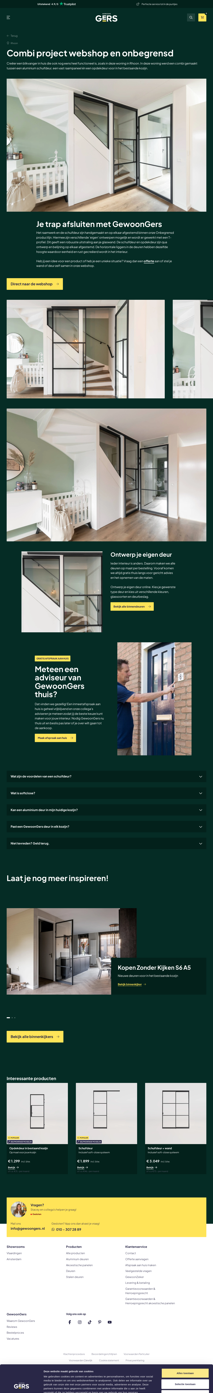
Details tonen (180, 1386)
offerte (149, 261)
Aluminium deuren (77, 1259)
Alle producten (75, 1253)
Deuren (70, 1271)
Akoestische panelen (79, 1265)
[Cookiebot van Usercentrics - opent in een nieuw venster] (21, 1386)
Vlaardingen (14, 1253)
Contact (130, 1253)
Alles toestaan (185, 1349)
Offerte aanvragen (136, 1259)
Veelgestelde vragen (138, 1271)
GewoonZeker (134, 1277)
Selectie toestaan (185, 1360)
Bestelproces (15, 1332)
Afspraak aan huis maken (140, 1265)
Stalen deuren (75, 1277)
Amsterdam (14, 1259)
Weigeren (185, 1371)
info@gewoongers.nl (28, 1228)
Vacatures (13, 1338)
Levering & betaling (137, 1282)
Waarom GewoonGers (21, 1321)
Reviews (12, 1326)
